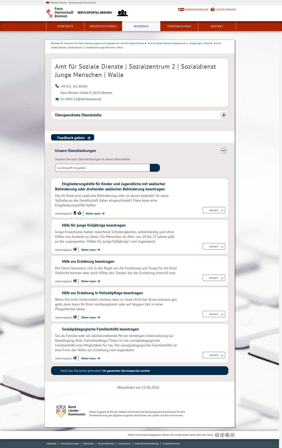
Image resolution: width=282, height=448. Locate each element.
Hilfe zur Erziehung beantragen (88, 261)
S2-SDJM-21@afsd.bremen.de (80, 99)
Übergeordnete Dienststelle (78, 115)
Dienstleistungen (103, 26)
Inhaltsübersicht (171, 443)
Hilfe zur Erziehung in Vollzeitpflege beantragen (102, 292)
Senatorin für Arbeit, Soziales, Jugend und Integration (92, 43)
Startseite (65, 26)
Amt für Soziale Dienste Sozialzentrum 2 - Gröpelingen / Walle (180, 43)
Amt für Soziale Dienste (133, 43)
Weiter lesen (93, 213)
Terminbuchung (179, 26)
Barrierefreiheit (106, 443)
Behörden (141, 26)
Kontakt (217, 26)
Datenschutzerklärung (147, 443)
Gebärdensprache (196, 9)
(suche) (155, 168)
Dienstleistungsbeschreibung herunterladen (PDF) (227, 51)
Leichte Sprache (226, 9)
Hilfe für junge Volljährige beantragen (94, 225)
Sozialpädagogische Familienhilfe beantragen (100, 329)
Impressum (125, 443)
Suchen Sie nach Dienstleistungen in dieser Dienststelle (92, 159)
